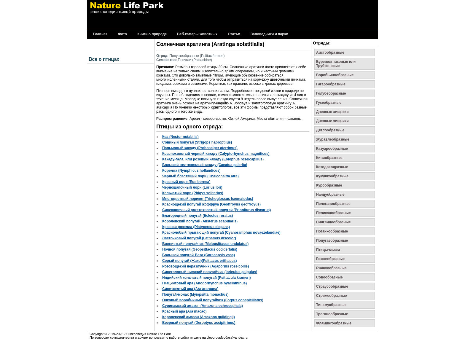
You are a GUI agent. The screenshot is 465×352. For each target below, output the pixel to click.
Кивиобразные (329, 158)
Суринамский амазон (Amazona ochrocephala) (202, 306)
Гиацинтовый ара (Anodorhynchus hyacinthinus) (204, 283)
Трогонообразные (332, 314)
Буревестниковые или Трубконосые (336, 64)
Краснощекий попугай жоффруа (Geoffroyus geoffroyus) (211, 204)
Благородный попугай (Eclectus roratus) (197, 216)
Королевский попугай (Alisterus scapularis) (200, 221)
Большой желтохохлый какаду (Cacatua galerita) (204, 165)
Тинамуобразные (331, 305)
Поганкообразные (332, 231)
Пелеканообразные (333, 204)
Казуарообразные (332, 148)
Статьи (234, 34)
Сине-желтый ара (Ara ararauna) (190, 289)
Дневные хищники (332, 112)
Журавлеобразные (332, 139)
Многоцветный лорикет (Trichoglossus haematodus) (207, 199)
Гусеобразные (328, 103)
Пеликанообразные (333, 213)
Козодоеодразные (332, 167)
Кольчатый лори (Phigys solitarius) (192, 193)
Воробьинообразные (334, 75)
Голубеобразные (331, 93)
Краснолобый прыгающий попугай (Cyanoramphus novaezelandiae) (221, 232)
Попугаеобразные (332, 240)
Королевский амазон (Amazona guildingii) (198, 317)
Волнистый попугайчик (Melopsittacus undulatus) (205, 244)
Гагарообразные (330, 84)
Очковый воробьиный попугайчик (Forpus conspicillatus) (212, 300)
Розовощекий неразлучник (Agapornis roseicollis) (205, 266)
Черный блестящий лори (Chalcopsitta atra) (200, 176)
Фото (122, 34)
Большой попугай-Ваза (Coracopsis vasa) (198, 255)
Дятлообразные (330, 130)
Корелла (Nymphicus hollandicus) (191, 170)
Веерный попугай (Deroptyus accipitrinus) (198, 323)
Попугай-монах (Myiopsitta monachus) (195, 294)
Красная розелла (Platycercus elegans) (196, 227)
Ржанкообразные (331, 268)
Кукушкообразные (332, 176)
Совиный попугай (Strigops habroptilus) (197, 142)
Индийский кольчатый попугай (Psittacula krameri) (206, 277)
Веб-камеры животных (197, 34)
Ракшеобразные (330, 259)
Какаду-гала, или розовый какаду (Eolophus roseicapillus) (213, 159)
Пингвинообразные (333, 222)
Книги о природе (152, 34)
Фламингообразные (333, 323)
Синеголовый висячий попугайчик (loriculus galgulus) (209, 272)
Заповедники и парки (269, 34)
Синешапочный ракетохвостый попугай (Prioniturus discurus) (216, 210)
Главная (100, 34)
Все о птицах (104, 59)
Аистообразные (330, 52)
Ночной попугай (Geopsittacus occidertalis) (199, 249)
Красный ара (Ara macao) (184, 311)
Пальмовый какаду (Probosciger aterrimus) (200, 148)
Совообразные (329, 277)
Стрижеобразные (331, 296)
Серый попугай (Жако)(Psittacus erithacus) (199, 261)
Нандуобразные (330, 194)
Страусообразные (332, 286)
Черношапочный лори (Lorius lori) (192, 187)
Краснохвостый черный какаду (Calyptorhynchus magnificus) (216, 154)
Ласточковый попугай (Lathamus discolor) (199, 238)
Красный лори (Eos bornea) (186, 182)
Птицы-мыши (328, 250)
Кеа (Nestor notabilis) (180, 137)
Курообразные (329, 185)
